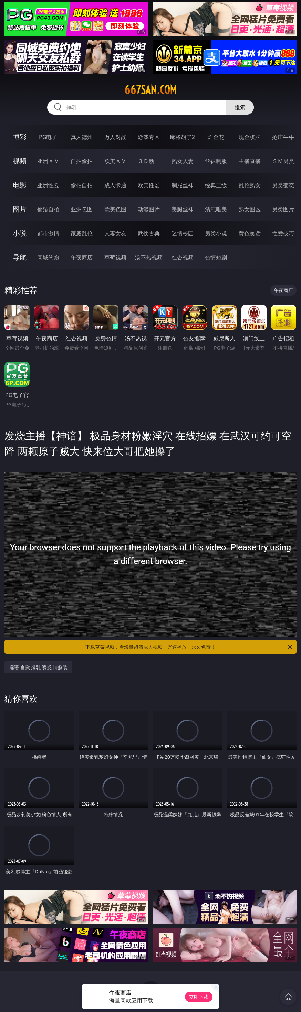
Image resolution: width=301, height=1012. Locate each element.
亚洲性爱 (48, 185)
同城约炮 (48, 257)
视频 (20, 161)
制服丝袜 (183, 185)
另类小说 (216, 233)
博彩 (20, 136)
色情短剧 (216, 257)
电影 (20, 185)
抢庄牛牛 (283, 137)
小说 (20, 233)
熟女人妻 (183, 161)
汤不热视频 (149, 257)
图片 (20, 209)
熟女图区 (250, 209)
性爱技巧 (283, 233)
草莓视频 (115, 257)
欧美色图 (115, 209)
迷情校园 (183, 233)
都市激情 (48, 233)
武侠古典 (149, 233)
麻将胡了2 (182, 137)
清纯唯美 (216, 209)
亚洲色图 (82, 209)
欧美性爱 (149, 185)
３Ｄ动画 (149, 161)
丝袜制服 (216, 161)
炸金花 (216, 137)
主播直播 (250, 161)
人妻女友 (115, 233)
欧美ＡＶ (115, 161)
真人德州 (82, 137)
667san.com (150, 90)
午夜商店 (82, 257)
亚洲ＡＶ (48, 161)
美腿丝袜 (183, 209)
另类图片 (283, 209)
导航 (20, 257)
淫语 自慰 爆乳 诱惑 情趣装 (38, 667)
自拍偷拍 (82, 161)
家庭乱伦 (82, 233)
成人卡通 (115, 185)
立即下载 (198, 996)
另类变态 (283, 185)
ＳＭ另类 (283, 161)
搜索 (240, 107)
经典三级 (216, 185)
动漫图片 (149, 209)
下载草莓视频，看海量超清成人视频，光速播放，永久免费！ (189, 647)
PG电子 (48, 137)
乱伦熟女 (250, 185)
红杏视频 (183, 257)
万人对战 (115, 137)
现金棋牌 (250, 137)
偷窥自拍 (48, 209)
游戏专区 (149, 137)
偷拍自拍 (82, 185)
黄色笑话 (250, 233)
